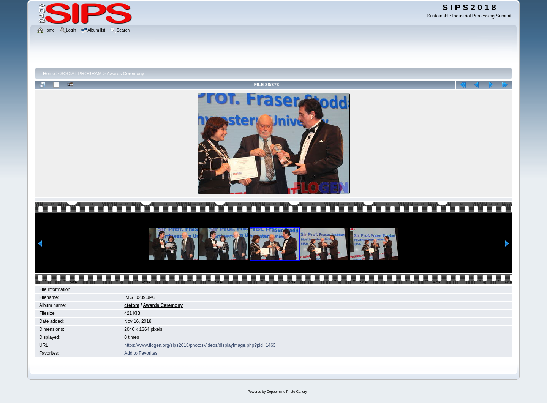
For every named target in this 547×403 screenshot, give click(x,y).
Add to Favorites (140, 353)
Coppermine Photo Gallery (287, 392)
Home (49, 73)
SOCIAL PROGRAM (81, 73)
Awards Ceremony (125, 73)
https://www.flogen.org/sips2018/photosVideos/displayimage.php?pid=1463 (199, 345)
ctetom (131, 305)
